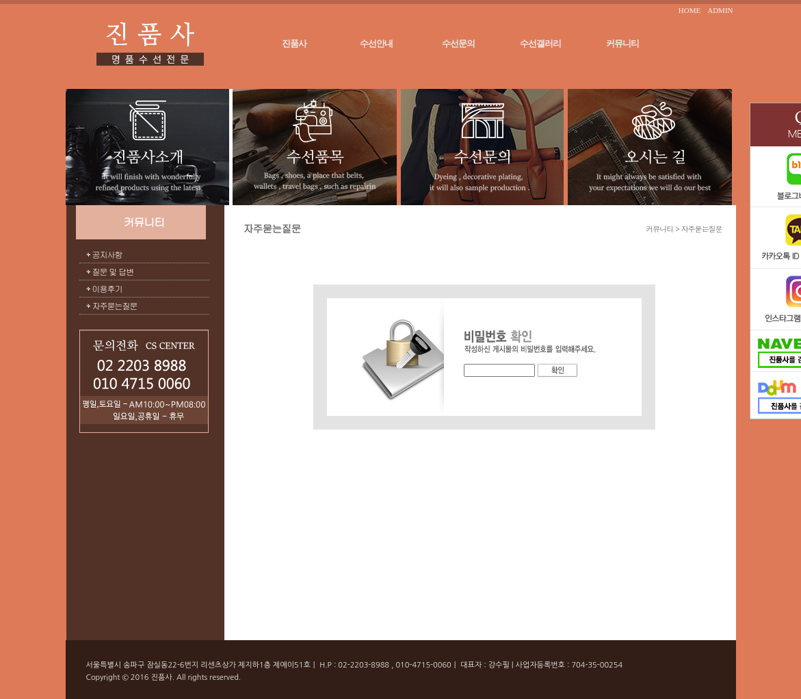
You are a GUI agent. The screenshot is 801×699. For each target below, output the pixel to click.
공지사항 (107, 254)
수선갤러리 (540, 43)
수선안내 (376, 43)
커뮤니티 (622, 43)
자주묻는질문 (114, 305)
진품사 (294, 43)
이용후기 (107, 288)
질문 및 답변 (113, 271)
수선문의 (458, 43)
